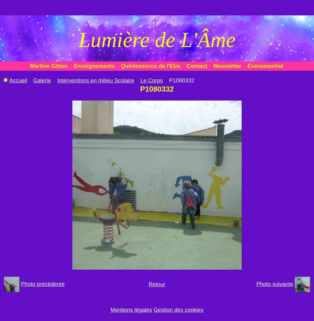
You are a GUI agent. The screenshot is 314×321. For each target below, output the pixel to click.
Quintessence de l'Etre (150, 66)
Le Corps (151, 80)
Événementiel (265, 66)
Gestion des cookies (178, 310)
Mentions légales (131, 310)
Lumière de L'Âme (157, 40)
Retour (157, 284)
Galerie (42, 80)
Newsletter (227, 66)
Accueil (18, 80)
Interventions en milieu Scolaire (95, 80)
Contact (197, 66)
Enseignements (94, 66)
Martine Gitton (49, 66)
